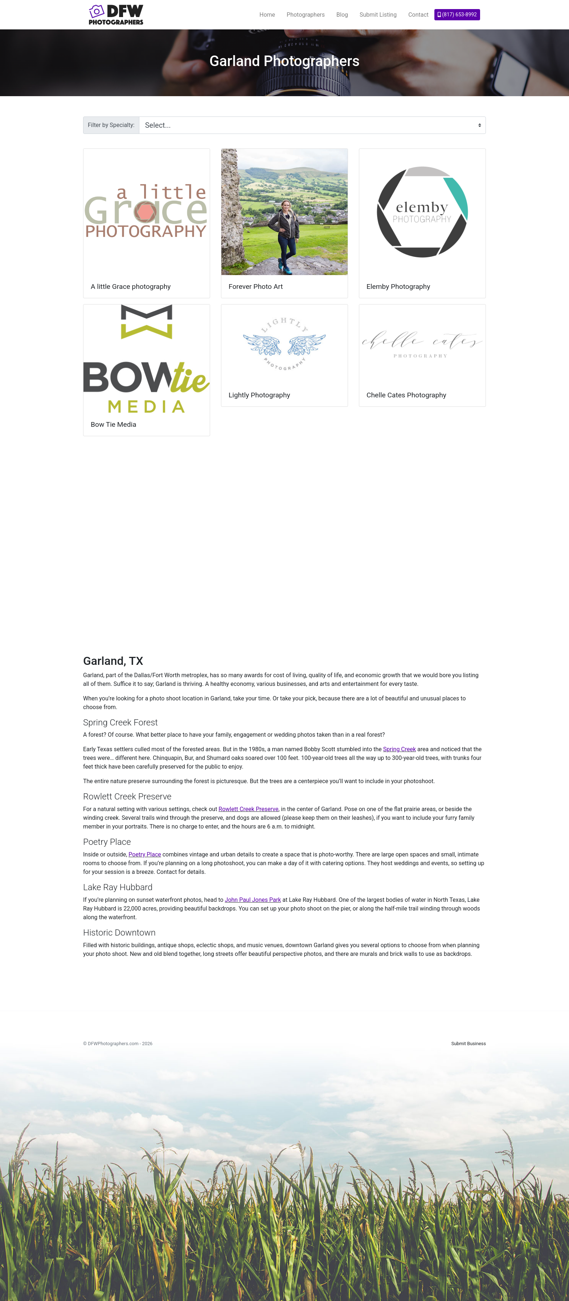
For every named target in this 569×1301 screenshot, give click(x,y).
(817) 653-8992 (457, 14)
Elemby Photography (398, 286)
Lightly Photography (259, 395)
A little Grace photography (131, 286)
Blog (342, 14)
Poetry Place (144, 854)
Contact (418, 14)
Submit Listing (378, 14)
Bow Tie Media (113, 424)
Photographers (306, 14)
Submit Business (468, 1043)
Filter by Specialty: (111, 125)
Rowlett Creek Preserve (248, 809)
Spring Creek (399, 749)
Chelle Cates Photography (406, 395)
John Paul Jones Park (253, 899)
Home (267, 14)
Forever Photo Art (256, 286)
